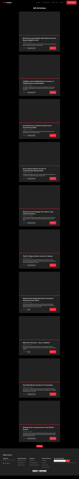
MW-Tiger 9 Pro (21, 464)
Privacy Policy (45, 464)
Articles (57, 2)
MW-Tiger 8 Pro (21, 462)
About (63, 2)
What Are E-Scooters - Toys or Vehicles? (36, 342)
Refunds (44, 462)
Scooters (49, 2)
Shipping (44, 460)
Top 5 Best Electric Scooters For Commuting (38, 385)
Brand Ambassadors (34, 464)
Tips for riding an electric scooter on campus (38, 256)
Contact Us (31, 460)
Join (68, 460)
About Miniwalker (33, 462)
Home (42, 2)
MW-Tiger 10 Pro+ (22, 460)
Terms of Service (46, 467)
